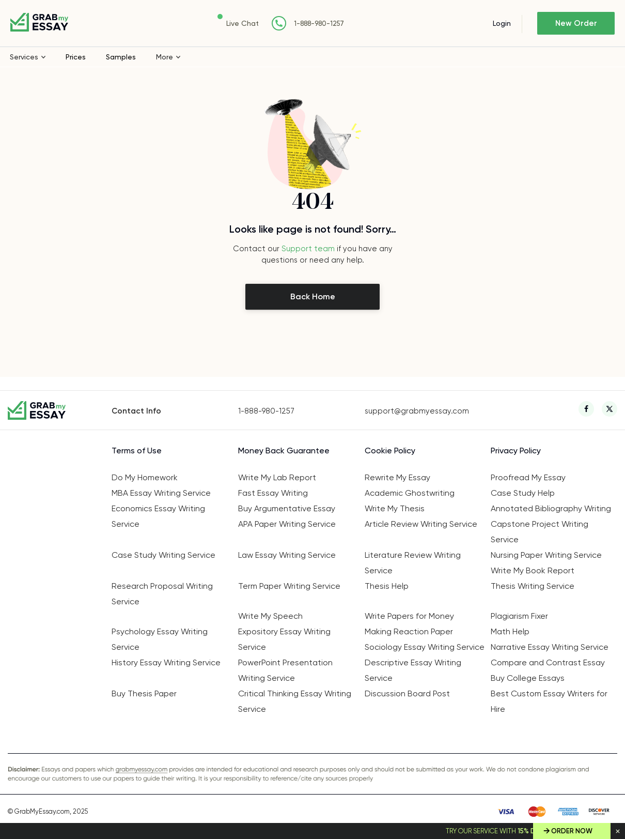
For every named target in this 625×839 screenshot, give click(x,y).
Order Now (571, 831)
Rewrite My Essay (397, 477)
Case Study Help (523, 493)
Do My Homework (145, 477)
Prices (76, 57)
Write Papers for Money (409, 616)
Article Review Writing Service (421, 524)
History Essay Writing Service (166, 662)
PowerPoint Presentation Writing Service (285, 670)
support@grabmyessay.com (417, 411)
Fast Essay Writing (273, 493)
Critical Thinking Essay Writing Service (294, 701)
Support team (308, 248)
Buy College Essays (528, 678)
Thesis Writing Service (532, 586)
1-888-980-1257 (319, 23)
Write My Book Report (532, 570)
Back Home (312, 296)
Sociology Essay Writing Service (425, 647)
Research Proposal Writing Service (162, 593)
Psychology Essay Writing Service (160, 639)
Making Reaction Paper (409, 631)
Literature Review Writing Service (413, 562)
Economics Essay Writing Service (158, 516)
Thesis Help (387, 586)
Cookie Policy (390, 450)
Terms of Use (137, 450)
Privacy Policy (516, 450)
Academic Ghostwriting (410, 493)
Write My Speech (270, 616)
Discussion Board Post (407, 693)
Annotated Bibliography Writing (551, 508)
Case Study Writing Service (163, 555)
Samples (121, 57)
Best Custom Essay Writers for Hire (549, 701)
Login (502, 23)
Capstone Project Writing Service (539, 531)
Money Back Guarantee (284, 450)
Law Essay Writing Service (287, 555)
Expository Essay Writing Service (284, 639)
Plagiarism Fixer (519, 616)
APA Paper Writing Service (287, 524)
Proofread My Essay (528, 477)
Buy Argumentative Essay (286, 508)
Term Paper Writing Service (289, 586)
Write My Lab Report (277, 477)
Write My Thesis (395, 508)
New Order (576, 23)
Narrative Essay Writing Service (549, 647)
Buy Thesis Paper (144, 693)
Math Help (510, 631)
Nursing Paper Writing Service (546, 555)
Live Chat (242, 23)
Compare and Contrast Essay (548, 662)
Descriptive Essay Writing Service (413, 670)
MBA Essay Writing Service (161, 493)
